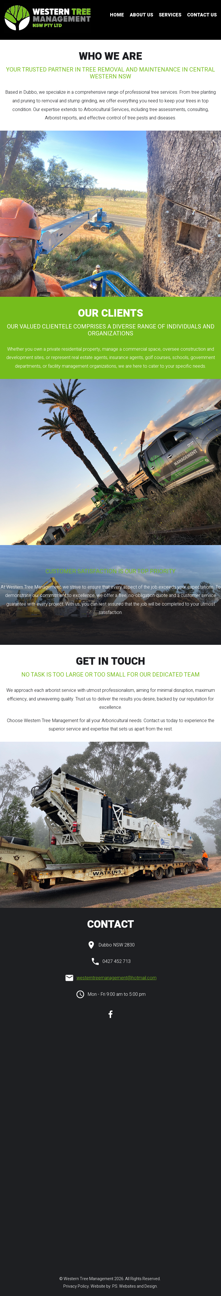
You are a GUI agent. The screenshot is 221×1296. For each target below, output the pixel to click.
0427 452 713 (116, 961)
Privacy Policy (75, 1286)
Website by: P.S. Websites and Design (124, 1286)
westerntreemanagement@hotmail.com (117, 977)
